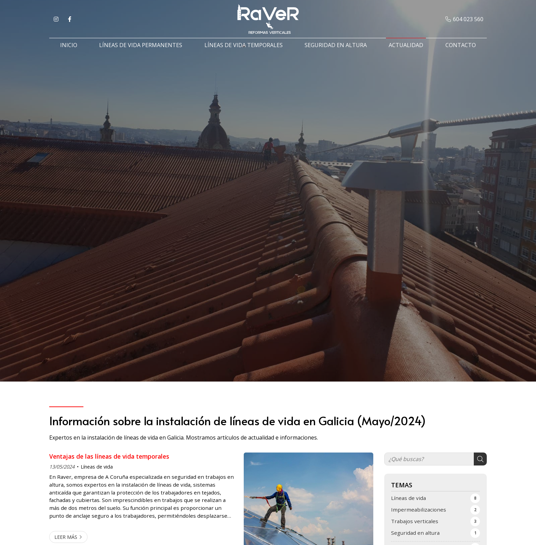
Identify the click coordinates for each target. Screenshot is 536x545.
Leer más (65, 537)
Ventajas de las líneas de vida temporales (109, 456)
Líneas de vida (97, 466)
